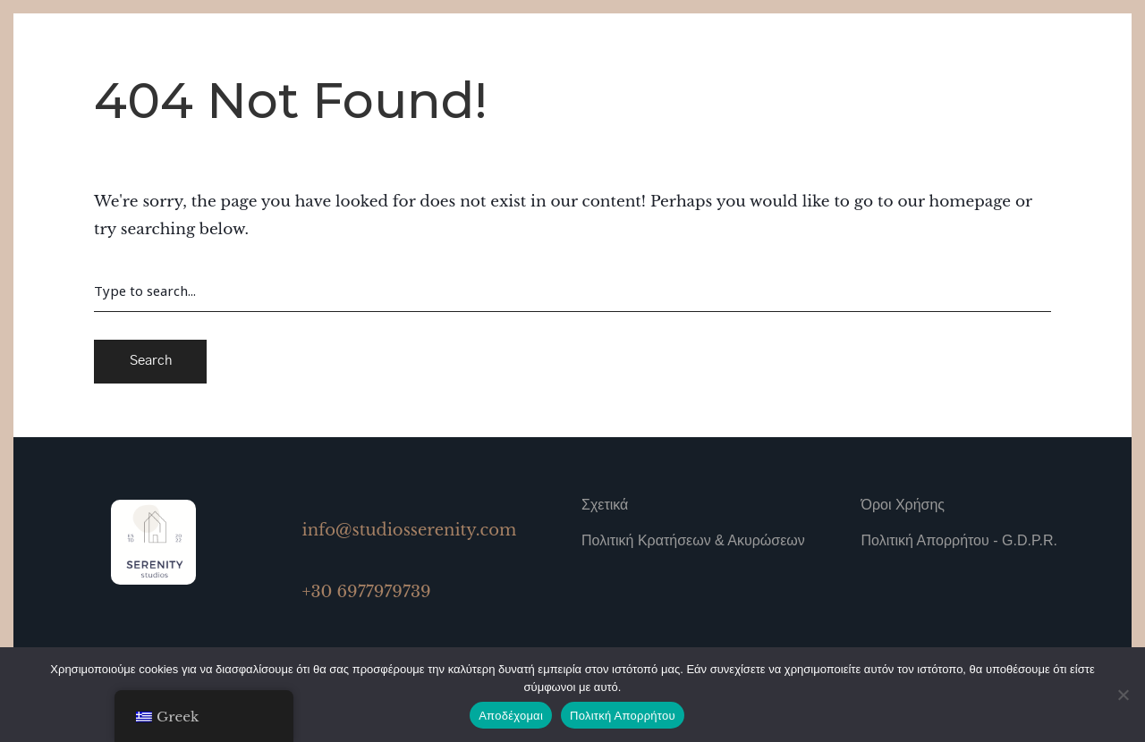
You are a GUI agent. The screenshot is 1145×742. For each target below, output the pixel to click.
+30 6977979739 (366, 592)
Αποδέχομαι (511, 715)
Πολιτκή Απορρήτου (622, 715)
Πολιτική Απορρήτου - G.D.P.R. (959, 540)
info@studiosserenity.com (409, 530)
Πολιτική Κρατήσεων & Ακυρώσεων (693, 540)
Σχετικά (604, 504)
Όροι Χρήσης (903, 504)
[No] (1123, 695)
